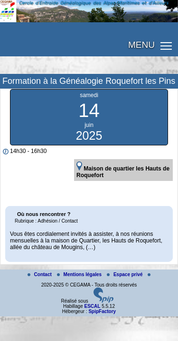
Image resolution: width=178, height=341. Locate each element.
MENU (141, 45)
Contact (40, 274)
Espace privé (125, 274)
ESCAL (92, 306)
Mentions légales (80, 274)
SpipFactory (102, 311)
